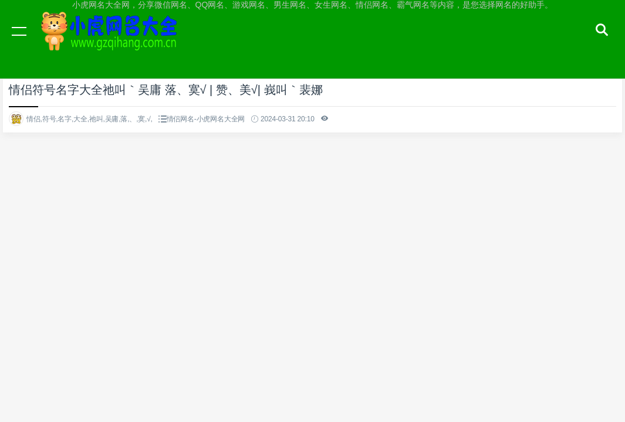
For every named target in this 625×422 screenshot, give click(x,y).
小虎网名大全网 (111, 42)
